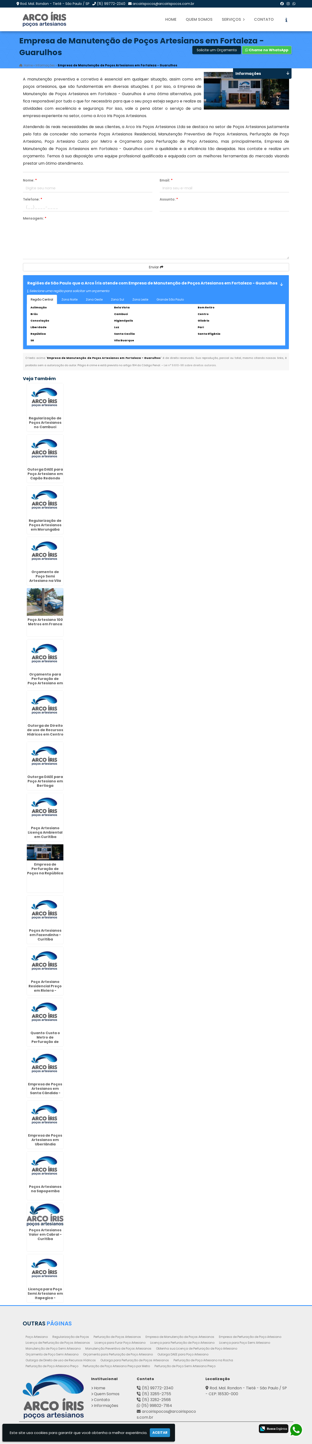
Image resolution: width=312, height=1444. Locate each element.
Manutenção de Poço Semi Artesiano (53, 1348)
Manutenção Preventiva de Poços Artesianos (118, 1348)
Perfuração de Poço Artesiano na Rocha (203, 1360)
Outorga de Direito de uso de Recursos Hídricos (61, 1360)
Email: (166, 180)
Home (170, 19)
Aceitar (159, 1432)
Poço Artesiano (37, 1336)
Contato (264, 19)
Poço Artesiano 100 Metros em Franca (45, 621)
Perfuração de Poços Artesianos (117, 1336)
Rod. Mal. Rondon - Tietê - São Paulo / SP (54, 3)
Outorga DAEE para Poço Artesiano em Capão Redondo (45, 473)
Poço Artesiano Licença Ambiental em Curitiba (45, 832)
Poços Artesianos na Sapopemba (45, 1188)
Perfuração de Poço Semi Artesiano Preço (185, 1366)
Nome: (30, 180)
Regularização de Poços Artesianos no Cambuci (45, 422)
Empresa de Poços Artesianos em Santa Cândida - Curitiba (45, 1090)
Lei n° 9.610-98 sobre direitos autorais (190, 365)
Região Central (42, 299)
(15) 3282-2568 (156, 1399)
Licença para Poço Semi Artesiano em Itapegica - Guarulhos (45, 1295)
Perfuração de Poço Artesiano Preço (52, 1366)
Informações (106, 1405)
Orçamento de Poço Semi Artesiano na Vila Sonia (45, 578)
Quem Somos (199, 19)
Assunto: (169, 199)
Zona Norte (69, 299)
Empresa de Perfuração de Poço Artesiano (250, 1336)
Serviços (233, 19)
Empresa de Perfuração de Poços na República (45, 868)
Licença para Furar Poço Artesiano (120, 1342)
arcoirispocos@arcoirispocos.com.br (163, 3)
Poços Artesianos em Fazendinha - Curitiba (45, 934)
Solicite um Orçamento (217, 50)
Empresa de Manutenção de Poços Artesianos (180, 1336)
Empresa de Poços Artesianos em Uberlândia (45, 1139)
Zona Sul (117, 299)
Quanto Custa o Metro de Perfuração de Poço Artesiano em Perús (45, 1041)
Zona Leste (140, 299)
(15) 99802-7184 (156, 1405)
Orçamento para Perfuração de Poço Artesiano (118, 1354)
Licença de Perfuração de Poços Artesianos (58, 1342)
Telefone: (32, 199)
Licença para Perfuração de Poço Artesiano (182, 1342)
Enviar (156, 267)
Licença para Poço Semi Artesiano (244, 1342)
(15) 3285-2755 (156, 1393)
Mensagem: (34, 218)
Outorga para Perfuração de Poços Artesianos (134, 1360)
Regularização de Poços (70, 1336)
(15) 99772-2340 (111, 3)
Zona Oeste (94, 299)
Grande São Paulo (170, 299)
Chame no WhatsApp (266, 50)
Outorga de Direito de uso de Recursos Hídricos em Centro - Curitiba (45, 732)
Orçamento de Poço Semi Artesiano (52, 1354)
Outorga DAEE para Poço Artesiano (182, 1354)
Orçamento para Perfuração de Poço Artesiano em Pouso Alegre (45, 681)
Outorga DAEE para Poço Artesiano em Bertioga (45, 781)
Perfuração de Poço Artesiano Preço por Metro (116, 1366)
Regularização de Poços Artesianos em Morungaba (45, 525)
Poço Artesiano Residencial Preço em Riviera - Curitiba (45, 988)
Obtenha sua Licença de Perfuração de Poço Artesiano (196, 1348)
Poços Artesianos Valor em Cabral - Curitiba (45, 1234)
